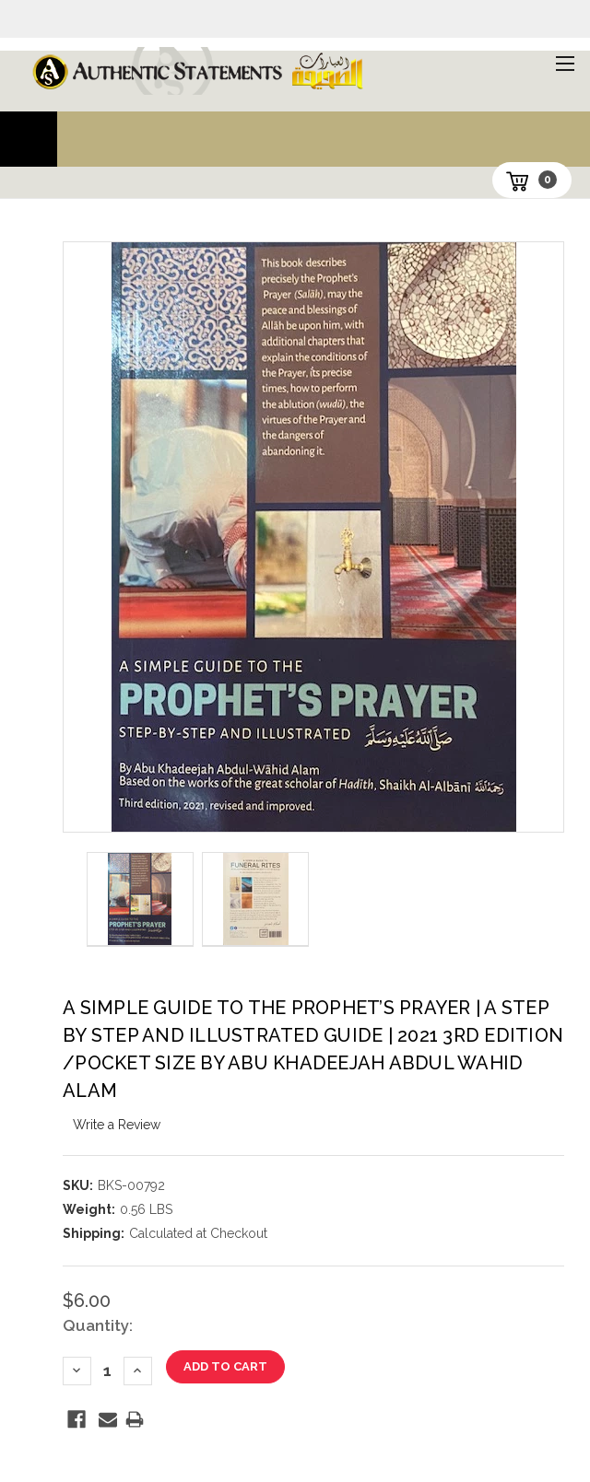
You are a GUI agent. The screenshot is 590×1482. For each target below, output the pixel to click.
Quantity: (98, 1325)
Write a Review (116, 1124)
